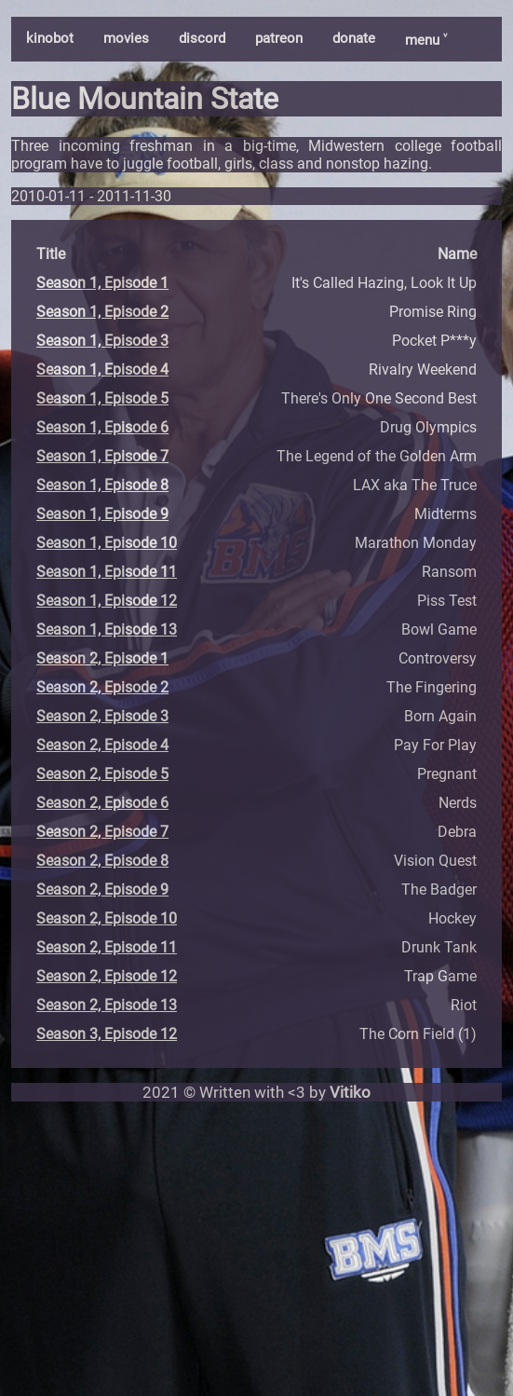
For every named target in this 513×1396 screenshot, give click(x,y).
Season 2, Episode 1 (102, 658)
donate (353, 38)
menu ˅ (426, 40)
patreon (279, 38)
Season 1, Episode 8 (102, 485)
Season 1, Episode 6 (102, 427)
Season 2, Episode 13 (106, 1005)
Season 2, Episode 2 (102, 687)
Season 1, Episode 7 (102, 456)
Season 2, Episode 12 (106, 976)
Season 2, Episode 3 (102, 716)
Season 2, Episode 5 (102, 774)
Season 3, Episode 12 (106, 1034)
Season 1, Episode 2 (102, 312)
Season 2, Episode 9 (102, 889)
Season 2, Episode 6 (102, 803)
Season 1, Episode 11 (106, 572)
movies (126, 38)
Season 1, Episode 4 (102, 369)
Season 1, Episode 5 (102, 398)
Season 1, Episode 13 (106, 629)
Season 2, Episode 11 (106, 947)
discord (202, 38)
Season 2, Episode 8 (102, 860)
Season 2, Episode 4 (102, 745)
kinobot (50, 38)
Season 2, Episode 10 (106, 918)
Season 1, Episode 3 (102, 340)
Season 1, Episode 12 (106, 600)
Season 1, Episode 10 (106, 543)
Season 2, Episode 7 (102, 832)
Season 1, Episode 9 (102, 514)
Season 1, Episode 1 (102, 283)
